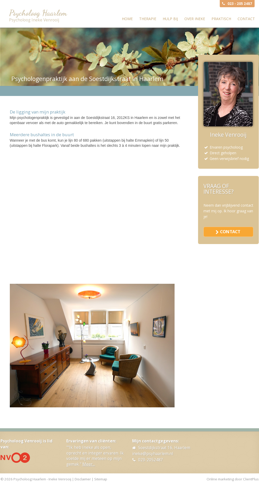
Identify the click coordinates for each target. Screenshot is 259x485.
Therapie (147, 18)
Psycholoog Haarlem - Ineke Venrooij (42, 479)
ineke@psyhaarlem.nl (152, 453)
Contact (246, 18)
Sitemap (100, 479)
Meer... (88, 464)
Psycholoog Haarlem (38, 13)
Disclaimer (83, 479)
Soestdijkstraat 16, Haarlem (164, 447)
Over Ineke (194, 18)
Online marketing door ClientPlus (233, 479)
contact (230, 232)
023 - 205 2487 (239, 3)
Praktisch (221, 18)
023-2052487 (150, 460)
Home (127, 18)
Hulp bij (170, 18)
